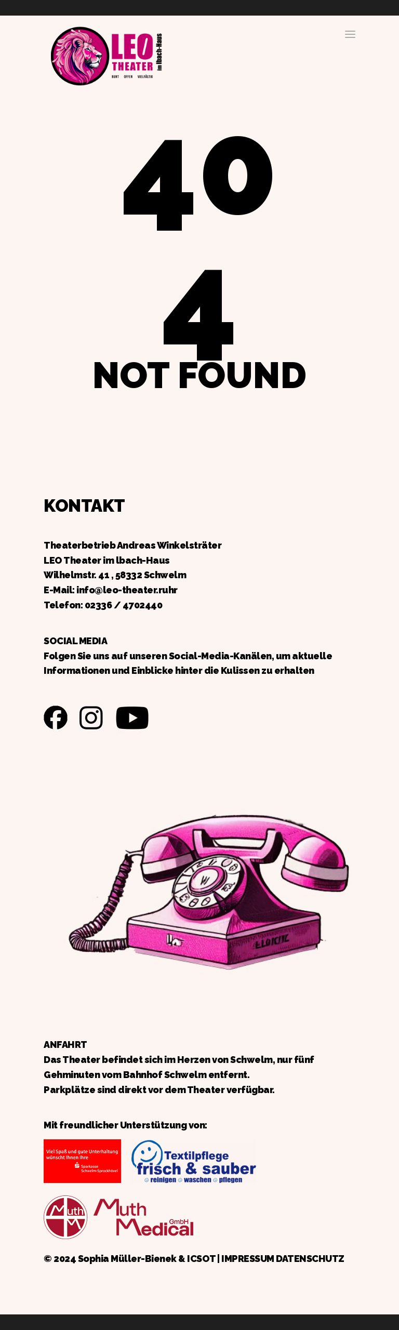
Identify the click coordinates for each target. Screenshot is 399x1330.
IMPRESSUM (247, 1258)
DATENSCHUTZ (310, 1258)
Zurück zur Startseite (106, 54)
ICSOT (201, 1258)
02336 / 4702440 (124, 605)
